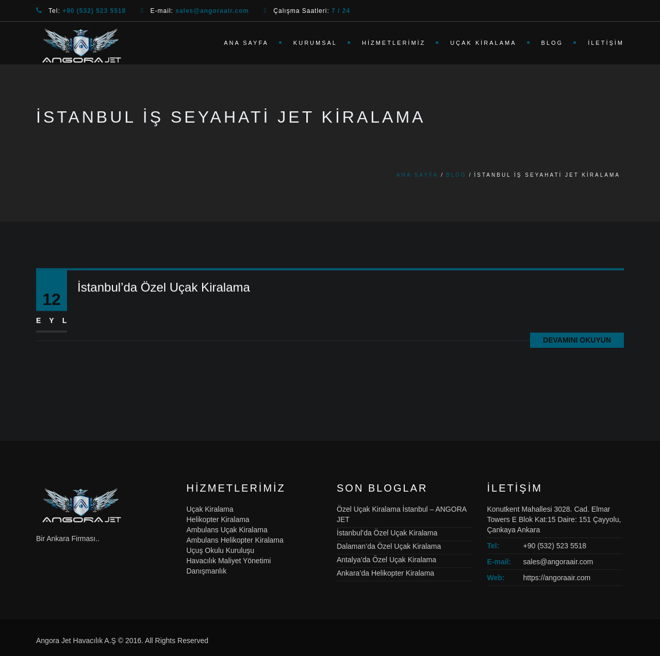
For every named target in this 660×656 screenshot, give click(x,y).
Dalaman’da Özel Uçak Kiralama (389, 546)
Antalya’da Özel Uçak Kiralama (386, 560)
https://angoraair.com (557, 578)
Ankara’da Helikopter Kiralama (385, 573)
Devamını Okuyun (577, 342)
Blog (552, 43)
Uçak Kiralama (483, 43)
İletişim (606, 43)
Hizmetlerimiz (393, 43)
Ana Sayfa (246, 43)
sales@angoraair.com (558, 562)
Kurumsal (315, 43)
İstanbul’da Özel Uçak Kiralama (163, 289)
